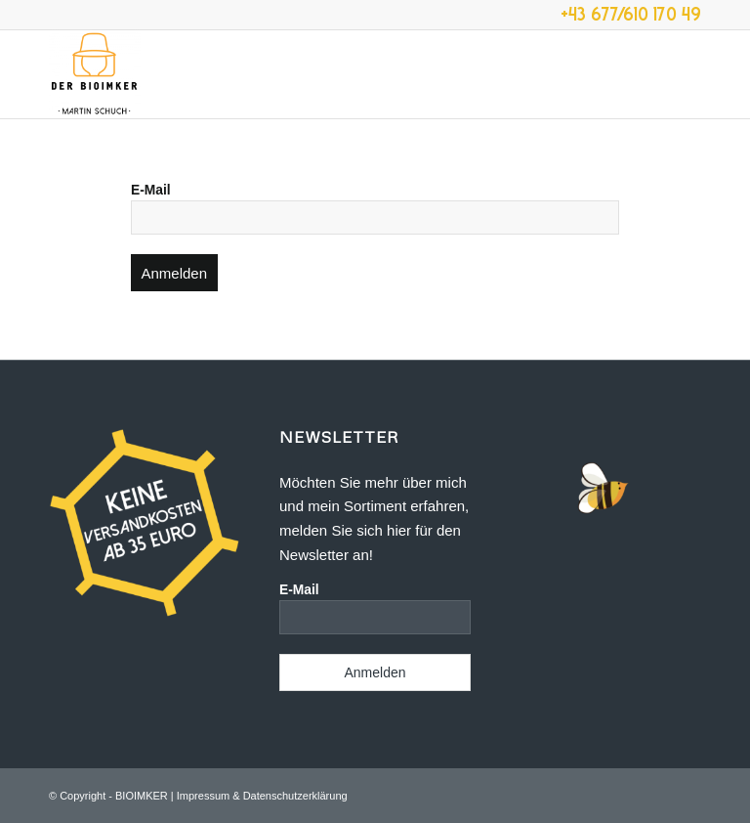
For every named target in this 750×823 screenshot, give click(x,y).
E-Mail (151, 190)
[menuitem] (691, 74)
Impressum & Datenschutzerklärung (262, 795)
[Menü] (691, 74)
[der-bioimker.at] (95, 74)
